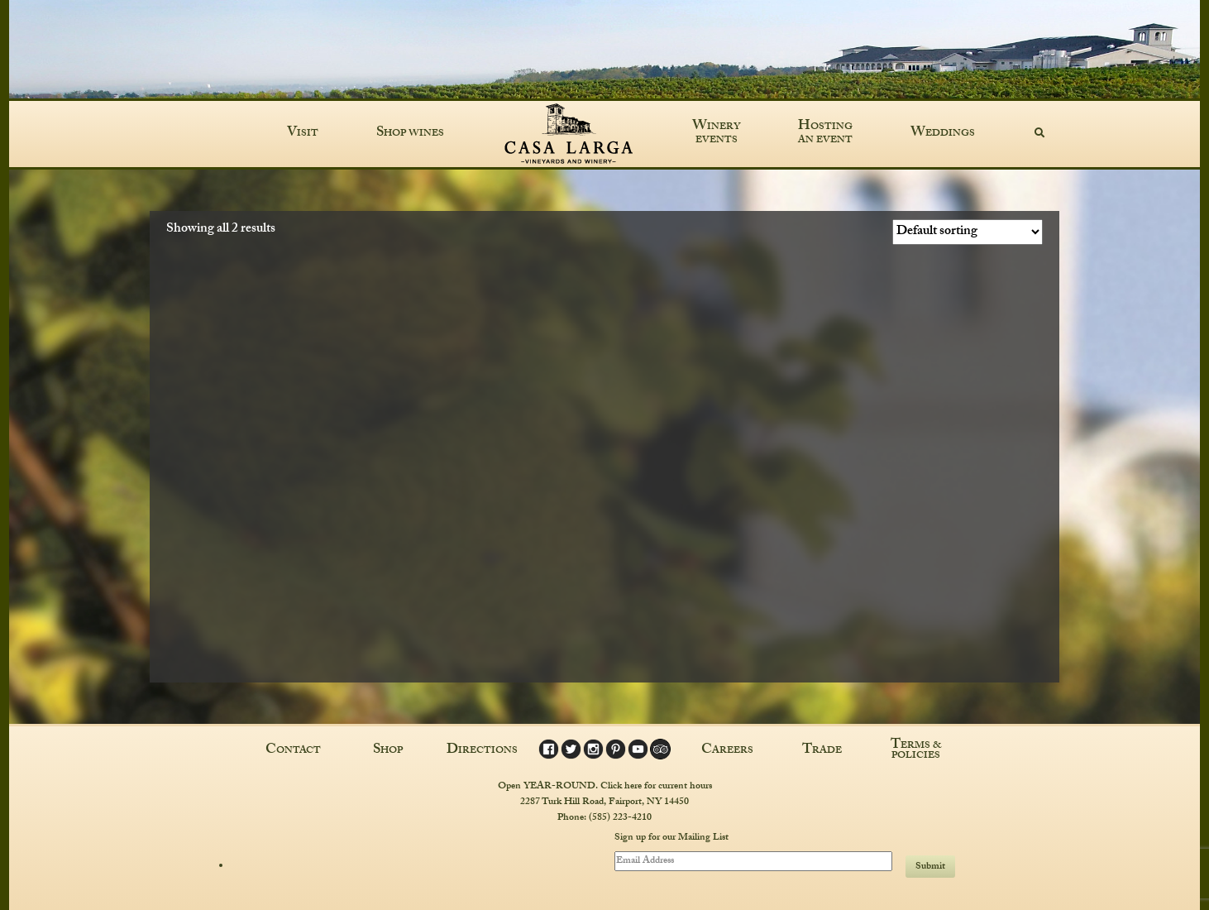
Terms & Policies (916, 751)
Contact (293, 751)
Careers (727, 751)
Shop (388, 751)
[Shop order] (967, 232)
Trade (822, 751)
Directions (482, 751)
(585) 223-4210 (620, 818)
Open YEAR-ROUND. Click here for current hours (605, 786)
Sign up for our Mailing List (671, 838)
